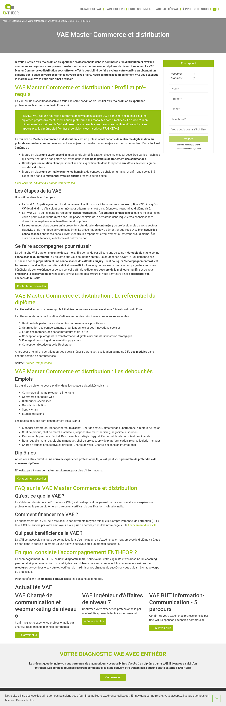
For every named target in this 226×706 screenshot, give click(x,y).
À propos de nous (195, 9)
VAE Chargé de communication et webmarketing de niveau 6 (46, 605)
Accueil (6, 21)
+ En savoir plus (27, 635)
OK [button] (217, 698)
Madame (175, 74)
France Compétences (39, 363)
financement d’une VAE (142, 525)
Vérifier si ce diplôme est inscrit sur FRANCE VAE (88, 128)
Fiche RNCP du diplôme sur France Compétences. (45, 183)
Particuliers (115, 9)
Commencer (113, 677)
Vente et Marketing (37, 21)
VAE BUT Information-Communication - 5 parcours (176, 602)
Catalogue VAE (91, 9)
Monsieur (175, 78)
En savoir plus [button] (25, 700)
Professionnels (140, 9)
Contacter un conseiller (31, 286)
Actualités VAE (167, 9)
